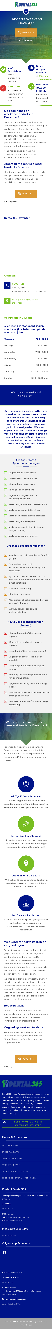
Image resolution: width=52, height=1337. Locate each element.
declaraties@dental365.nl (11, 1304)
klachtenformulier (9, 1294)
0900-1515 (26, 32)
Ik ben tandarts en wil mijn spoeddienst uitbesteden (22, 1124)
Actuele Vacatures (9, 1235)
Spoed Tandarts (10, 1152)
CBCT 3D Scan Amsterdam (15, 1171)
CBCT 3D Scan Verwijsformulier (19, 1178)
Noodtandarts (10, 1145)
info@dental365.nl (15, 1221)
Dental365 (41, 1321)
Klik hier (26, 1217)
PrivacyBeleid (26, 1325)
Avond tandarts (11, 1165)
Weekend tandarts (12, 1158)
